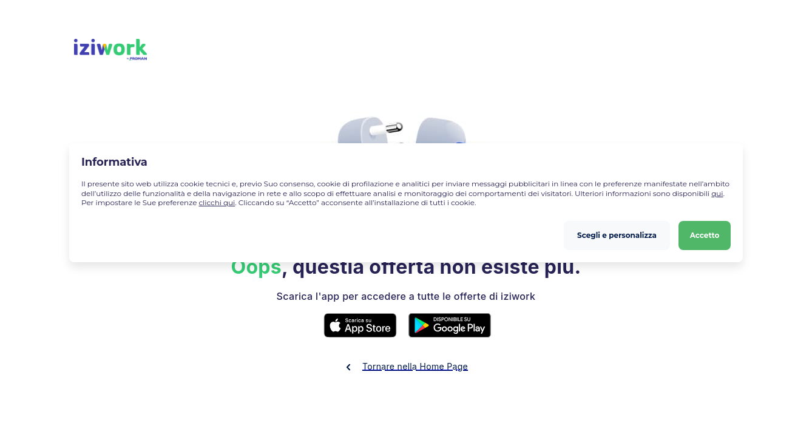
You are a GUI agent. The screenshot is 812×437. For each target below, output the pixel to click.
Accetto (705, 235)
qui (717, 193)
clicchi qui (216, 202)
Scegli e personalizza (617, 235)
